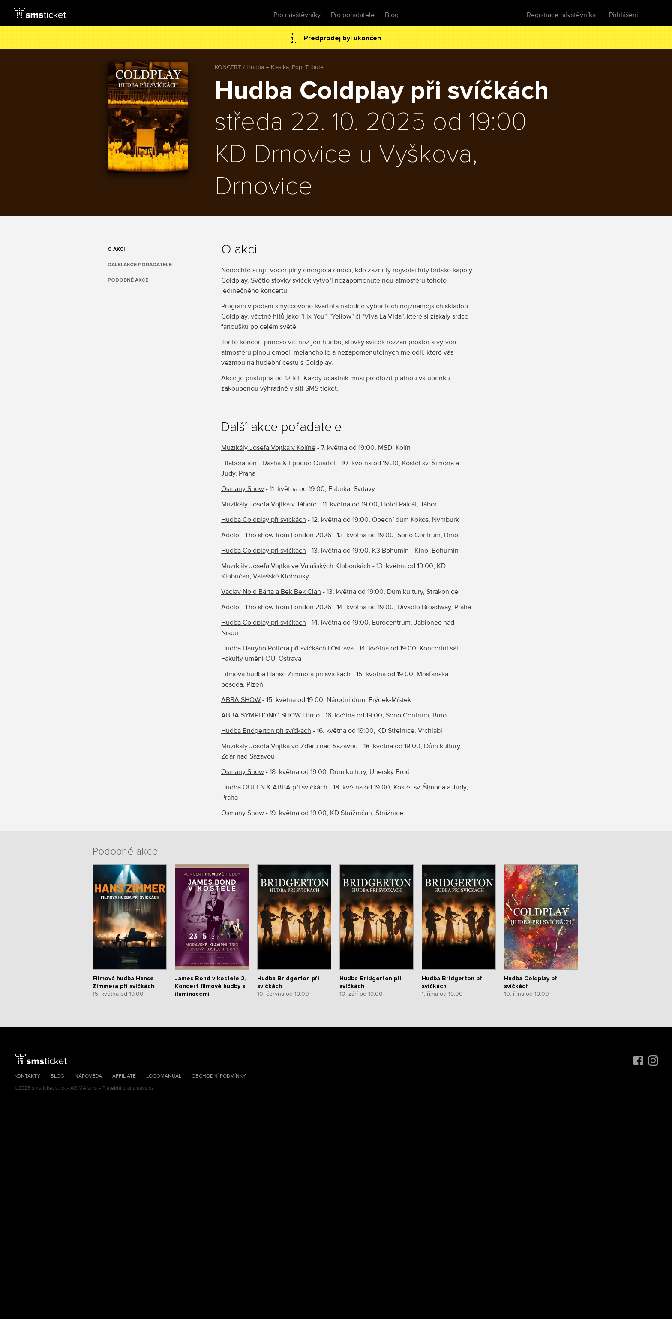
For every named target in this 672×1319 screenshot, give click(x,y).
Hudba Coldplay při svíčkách (263, 519)
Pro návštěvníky (297, 15)
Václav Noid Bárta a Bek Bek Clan (271, 591)
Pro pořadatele (353, 15)
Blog (392, 15)
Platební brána (118, 1088)
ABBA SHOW (241, 700)
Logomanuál (163, 1076)
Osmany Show (242, 489)
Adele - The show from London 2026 (276, 535)
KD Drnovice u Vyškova (343, 155)
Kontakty (27, 1076)
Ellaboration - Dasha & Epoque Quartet (278, 463)
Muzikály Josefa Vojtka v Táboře (269, 504)
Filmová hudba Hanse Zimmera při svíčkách (286, 674)
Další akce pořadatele (140, 265)
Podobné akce (128, 280)
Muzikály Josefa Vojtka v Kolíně (268, 447)
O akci (116, 249)
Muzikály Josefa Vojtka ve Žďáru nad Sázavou (289, 746)
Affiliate (124, 1076)
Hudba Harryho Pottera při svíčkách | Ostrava (287, 648)
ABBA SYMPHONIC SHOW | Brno (270, 715)
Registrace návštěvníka (561, 15)
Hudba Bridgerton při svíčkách (266, 730)
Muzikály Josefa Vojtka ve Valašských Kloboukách (296, 566)
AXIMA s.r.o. (84, 1088)
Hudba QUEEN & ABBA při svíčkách (274, 787)
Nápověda (88, 1076)
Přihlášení (623, 15)
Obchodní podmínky (219, 1076)
